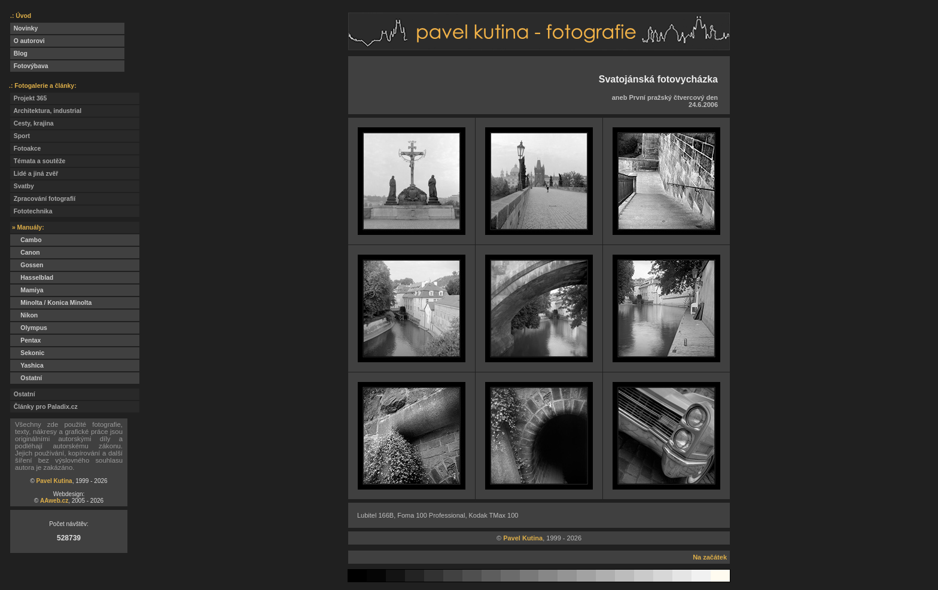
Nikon (24, 315)
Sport (20, 136)
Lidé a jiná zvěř (34, 173)
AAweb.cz (54, 500)
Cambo (26, 240)
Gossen (26, 265)
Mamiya (26, 290)
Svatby (22, 186)
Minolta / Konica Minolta (51, 302)
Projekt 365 (28, 98)
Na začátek (710, 557)
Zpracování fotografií (42, 198)
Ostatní (26, 378)
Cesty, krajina (32, 123)
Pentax (25, 340)
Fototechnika (31, 211)
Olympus (28, 328)
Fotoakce (25, 148)
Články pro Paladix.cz (44, 406)
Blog (19, 53)
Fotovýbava (29, 66)
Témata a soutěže (37, 161)
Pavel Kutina (54, 481)
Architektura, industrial (45, 111)
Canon (25, 252)
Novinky (24, 28)
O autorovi (27, 41)
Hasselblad (31, 277)
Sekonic (27, 353)
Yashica (27, 365)
